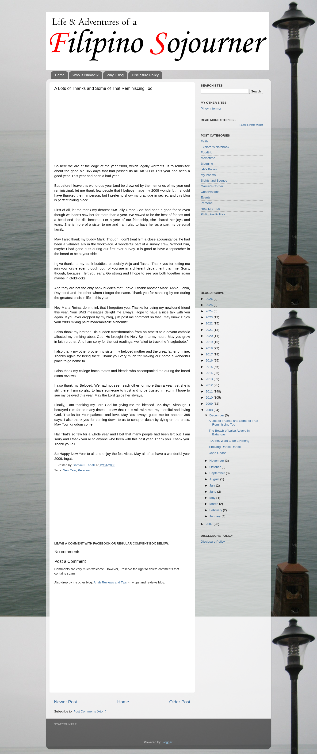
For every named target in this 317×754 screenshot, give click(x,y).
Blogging (207, 163)
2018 (210, 348)
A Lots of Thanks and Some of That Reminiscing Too (233, 422)
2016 (210, 360)
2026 (210, 299)
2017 (210, 354)
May (213, 497)
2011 (210, 391)
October (216, 467)
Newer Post (65, 701)
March (214, 504)
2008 (210, 410)
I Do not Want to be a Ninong (229, 440)
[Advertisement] (122, 128)
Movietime (208, 158)
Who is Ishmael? (86, 75)
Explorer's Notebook (215, 147)
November (217, 460)
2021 (210, 329)
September (218, 473)
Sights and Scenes (214, 180)
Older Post (179, 701)
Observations (210, 192)
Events (205, 197)
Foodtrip (207, 152)
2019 (210, 342)
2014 (210, 373)
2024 (210, 311)
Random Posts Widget (251, 125)
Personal (84, 470)
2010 (210, 397)
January (216, 516)
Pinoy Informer (211, 108)
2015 (210, 367)
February (216, 510)
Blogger (166, 742)
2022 (210, 323)
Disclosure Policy (145, 75)
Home (59, 75)
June (213, 491)
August (215, 479)
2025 (210, 305)
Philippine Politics (213, 214)
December (217, 415)
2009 (210, 403)
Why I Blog (115, 75)
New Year (69, 470)
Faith (204, 141)
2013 (210, 379)
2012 (210, 385)
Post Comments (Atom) (89, 711)
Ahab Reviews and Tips (110, 582)
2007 (210, 524)
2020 (210, 336)
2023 (210, 317)
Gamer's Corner (212, 186)
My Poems (208, 175)
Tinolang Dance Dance (225, 447)
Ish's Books (209, 169)
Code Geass (217, 453)
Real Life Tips (210, 208)
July (213, 485)
